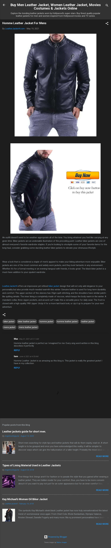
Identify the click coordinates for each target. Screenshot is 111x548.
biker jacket (54, 286)
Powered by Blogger (55, 537)
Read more (102, 456)
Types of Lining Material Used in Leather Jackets (31, 465)
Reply (17, 350)
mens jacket (9, 327)
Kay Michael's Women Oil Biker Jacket (25, 499)
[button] (107, 24)
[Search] (107, 5)
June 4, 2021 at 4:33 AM (28, 356)
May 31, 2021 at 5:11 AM (29, 339)
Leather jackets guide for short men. (24, 431)
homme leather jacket (67, 321)
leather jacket (87, 321)
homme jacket (46, 321)
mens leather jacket (28, 327)
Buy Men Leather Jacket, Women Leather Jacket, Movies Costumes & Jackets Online (55, 6)
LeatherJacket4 (9, 286)
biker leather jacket (27, 321)
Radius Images (62, 542)
